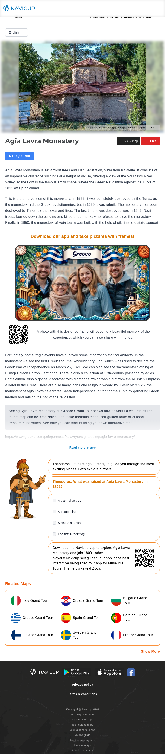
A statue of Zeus (69, 523)
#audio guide (82, 735)
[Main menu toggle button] (157, 8)
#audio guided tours (82, 714)
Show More (150, 651)
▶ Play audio (19, 156)
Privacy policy (82, 684)
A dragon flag (67, 511)
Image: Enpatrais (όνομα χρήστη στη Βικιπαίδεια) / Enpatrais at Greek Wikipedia (123, 127)
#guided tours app (82, 719)
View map (128, 141)
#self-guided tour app (82, 729)
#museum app (82, 745)
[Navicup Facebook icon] (131, 672)
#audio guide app (82, 750)
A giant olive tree (69, 500)
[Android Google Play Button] (76, 672)
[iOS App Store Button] (109, 672)
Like (150, 141)
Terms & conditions (82, 694)
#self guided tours (82, 724)
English (17, 32)
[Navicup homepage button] (20, 8)
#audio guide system (82, 740)
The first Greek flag (71, 534)
